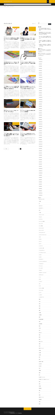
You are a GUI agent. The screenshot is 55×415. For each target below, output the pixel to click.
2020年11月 (40, 170)
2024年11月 (40, 77)
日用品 (40, 350)
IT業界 (40, 201)
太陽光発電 (40, 323)
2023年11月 (40, 99)
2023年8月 (40, 106)
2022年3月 (40, 135)
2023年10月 (40, 101)
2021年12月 (40, 141)
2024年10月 (40, 79)
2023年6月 (40, 110)
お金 (39, 210)
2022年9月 (40, 128)
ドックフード (41, 245)
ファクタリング (41, 263)
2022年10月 (40, 126)
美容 (39, 383)
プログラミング (41, 274)
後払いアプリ (15, 124)
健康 (39, 308)
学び (39, 330)
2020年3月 (40, 188)
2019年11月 (40, 195)
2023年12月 (40, 97)
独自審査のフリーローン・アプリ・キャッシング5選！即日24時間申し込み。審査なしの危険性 (27, 39)
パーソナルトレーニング (42, 252)
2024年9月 (40, 81)
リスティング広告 (41, 288)
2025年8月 (40, 66)
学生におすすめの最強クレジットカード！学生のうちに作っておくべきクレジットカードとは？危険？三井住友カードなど (27, 87)
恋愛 (39, 343)
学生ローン (40, 332)
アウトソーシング (41, 214)
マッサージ (40, 281)
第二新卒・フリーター (42, 377)
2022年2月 (40, 137)
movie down (40, 55)
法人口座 (40, 363)
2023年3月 (40, 117)
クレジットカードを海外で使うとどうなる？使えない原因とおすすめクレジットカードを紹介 (27, 134)
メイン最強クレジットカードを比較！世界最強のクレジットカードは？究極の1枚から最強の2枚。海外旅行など (11, 87)
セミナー (40, 243)
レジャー (40, 292)
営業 (39, 321)
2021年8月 (40, 150)
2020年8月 (40, 177)
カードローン (41, 219)
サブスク (40, 239)
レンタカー (40, 294)
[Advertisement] (27, 14)
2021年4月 (40, 159)
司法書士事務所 (41, 319)
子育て (40, 328)
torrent (40, 51)
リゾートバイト (41, 290)
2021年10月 (40, 146)
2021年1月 (40, 166)
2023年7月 (40, 108)
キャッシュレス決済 (41, 221)
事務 (39, 299)
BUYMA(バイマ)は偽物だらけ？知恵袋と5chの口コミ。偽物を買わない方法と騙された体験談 (45, 41)
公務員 (40, 312)
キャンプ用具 (41, 225)
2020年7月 (40, 179)
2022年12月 (40, 121)
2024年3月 (40, 90)
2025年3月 (40, 72)
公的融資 (40, 314)
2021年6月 (40, 155)
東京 (39, 359)
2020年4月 (40, 186)
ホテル (40, 279)
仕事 (39, 303)
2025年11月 (40, 59)
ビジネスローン (41, 259)
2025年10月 (40, 61)
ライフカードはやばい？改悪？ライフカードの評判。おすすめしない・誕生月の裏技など (27, 63)
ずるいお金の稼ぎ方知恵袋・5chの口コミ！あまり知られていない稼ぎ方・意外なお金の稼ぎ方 (45, 29)
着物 (39, 372)
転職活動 (40, 399)
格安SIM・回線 (41, 361)
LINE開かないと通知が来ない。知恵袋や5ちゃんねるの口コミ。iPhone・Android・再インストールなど (45, 45)
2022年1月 (40, 139)
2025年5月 (40, 70)
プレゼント (40, 270)
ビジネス (40, 254)
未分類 (40, 352)
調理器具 (40, 388)
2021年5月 (40, 157)
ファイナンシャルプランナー (43, 261)
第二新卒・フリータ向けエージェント (44, 379)
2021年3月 (40, 161)
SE (39, 203)
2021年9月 (40, 148)
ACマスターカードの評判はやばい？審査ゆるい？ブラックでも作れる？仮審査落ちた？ (11, 39)
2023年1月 (40, 119)
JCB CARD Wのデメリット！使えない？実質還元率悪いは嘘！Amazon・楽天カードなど (11, 63)
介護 (39, 301)
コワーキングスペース (42, 232)
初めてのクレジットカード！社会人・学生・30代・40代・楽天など (11, 111)
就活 (39, 339)
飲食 (39, 403)
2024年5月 (40, 86)
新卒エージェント (41, 348)
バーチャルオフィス (41, 250)
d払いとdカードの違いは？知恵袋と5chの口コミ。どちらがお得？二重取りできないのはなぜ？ (45, 37)
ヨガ (39, 283)
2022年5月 (40, 130)
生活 (39, 368)
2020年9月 (40, 175)
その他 (40, 212)
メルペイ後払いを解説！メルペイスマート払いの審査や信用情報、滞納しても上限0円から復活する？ (11, 134)
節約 (39, 381)
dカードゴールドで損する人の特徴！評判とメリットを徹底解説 (27, 111)
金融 (31, 30)
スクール (40, 241)
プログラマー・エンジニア (42, 272)
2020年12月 (40, 168)
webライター (41, 205)
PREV (6, 148)
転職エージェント (41, 397)
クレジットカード (16, 27)
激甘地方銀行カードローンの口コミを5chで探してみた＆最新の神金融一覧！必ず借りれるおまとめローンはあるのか (45, 33)
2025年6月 (40, 68)
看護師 (40, 370)
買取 (39, 390)
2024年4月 (40, 88)
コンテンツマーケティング (42, 234)
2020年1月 (40, 190)
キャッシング (32, 27)
